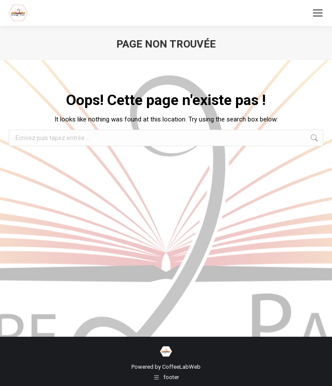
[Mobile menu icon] (317, 13)
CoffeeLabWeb (181, 367)
